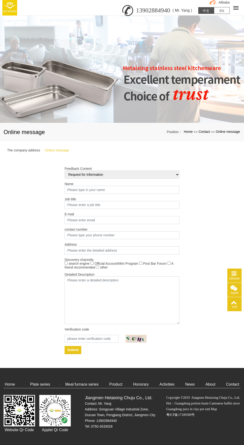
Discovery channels (79, 260)
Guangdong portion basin (191, 403)
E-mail (69, 214)
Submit (73, 350)
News (190, 384)
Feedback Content (78, 169)
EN (221, 9)
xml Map (211, 409)
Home (188, 132)
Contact (204, 132)
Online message (228, 132)
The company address (23, 150)
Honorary (141, 384)
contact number (76, 229)
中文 (206, 9)
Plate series (40, 384)
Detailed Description (79, 274)
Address (71, 244)
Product (115, 384)
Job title (70, 199)
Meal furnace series (82, 384)
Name (69, 184)
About (210, 384)
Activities (166, 384)
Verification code (77, 329)
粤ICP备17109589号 (180, 415)
